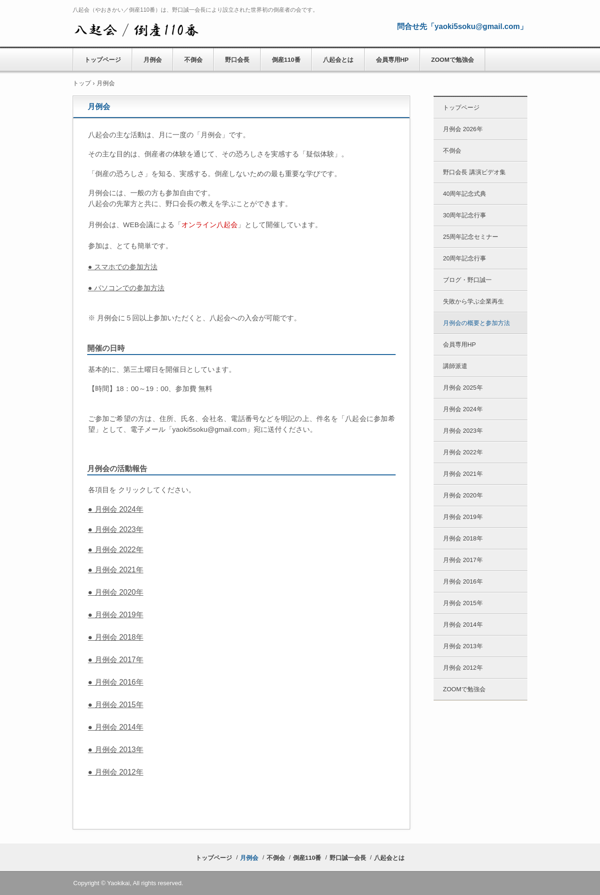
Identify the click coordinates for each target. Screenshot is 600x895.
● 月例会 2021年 (115, 570)
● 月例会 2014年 (115, 727)
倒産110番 (286, 59)
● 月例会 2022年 (115, 550)
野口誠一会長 (348, 858)
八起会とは (338, 59)
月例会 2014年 (463, 624)
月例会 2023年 (463, 430)
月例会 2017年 (463, 559)
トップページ (102, 59)
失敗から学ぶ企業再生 (473, 301)
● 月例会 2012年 (115, 772)
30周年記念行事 (464, 215)
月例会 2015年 (463, 603)
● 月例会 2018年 (115, 637)
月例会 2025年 (463, 387)
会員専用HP (392, 59)
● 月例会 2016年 (115, 682)
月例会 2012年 (463, 667)
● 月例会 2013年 (115, 750)
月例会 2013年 (463, 646)
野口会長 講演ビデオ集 (474, 172)
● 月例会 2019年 (115, 615)
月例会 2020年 (463, 495)
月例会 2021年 (463, 473)
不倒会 (193, 59)
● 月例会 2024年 (115, 509)
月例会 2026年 (463, 129)
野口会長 (237, 59)
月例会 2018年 (463, 538)
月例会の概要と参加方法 (476, 322)
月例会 (152, 59)
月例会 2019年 (463, 516)
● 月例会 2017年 (115, 660)
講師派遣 (455, 366)
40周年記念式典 (464, 193)
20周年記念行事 (464, 258)
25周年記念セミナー (470, 236)
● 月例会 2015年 (115, 705)
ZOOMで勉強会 (452, 59)
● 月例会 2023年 (115, 529)
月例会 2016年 (463, 581)
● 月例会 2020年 (115, 592)
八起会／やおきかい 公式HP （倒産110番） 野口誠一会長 (136, 28)
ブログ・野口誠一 (467, 279)
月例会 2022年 (463, 452)
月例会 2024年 (463, 409)
